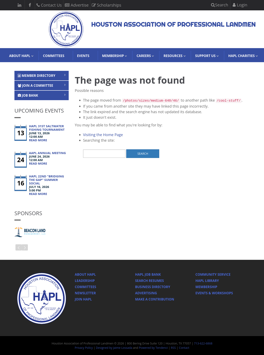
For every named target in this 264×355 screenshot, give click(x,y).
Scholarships (106, 4)
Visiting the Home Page (103, 134)
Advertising (146, 293)
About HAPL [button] (19, 55)
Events (83, 55)
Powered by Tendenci (153, 348)
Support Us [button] (205, 55)
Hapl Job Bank (148, 274)
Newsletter (85, 293)
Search (219, 5)
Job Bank (28, 95)
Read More (38, 140)
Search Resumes (149, 280)
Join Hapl (83, 299)
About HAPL (85, 274)
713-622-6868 (203, 343)
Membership (206, 287)
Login (240, 5)
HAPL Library (207, 280)
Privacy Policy (84, 348)
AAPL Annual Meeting (47, 153)
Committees (53, 55)
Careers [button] (144, 55)
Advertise (76, 4)
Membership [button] (113, 55)
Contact (184, 348)
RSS (173, 348)
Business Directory (152, 287)
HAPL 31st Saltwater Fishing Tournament (47, 128)
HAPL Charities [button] (241, 55)
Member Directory (36, 75)
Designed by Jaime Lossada (114, 348)
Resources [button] (173, 55)
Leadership (85, 280)
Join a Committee (35, 85)
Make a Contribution (154, 299)
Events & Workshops (214, 293)
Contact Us (49, 4)
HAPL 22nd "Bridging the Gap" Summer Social (46, 179)
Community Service (213, 274)
